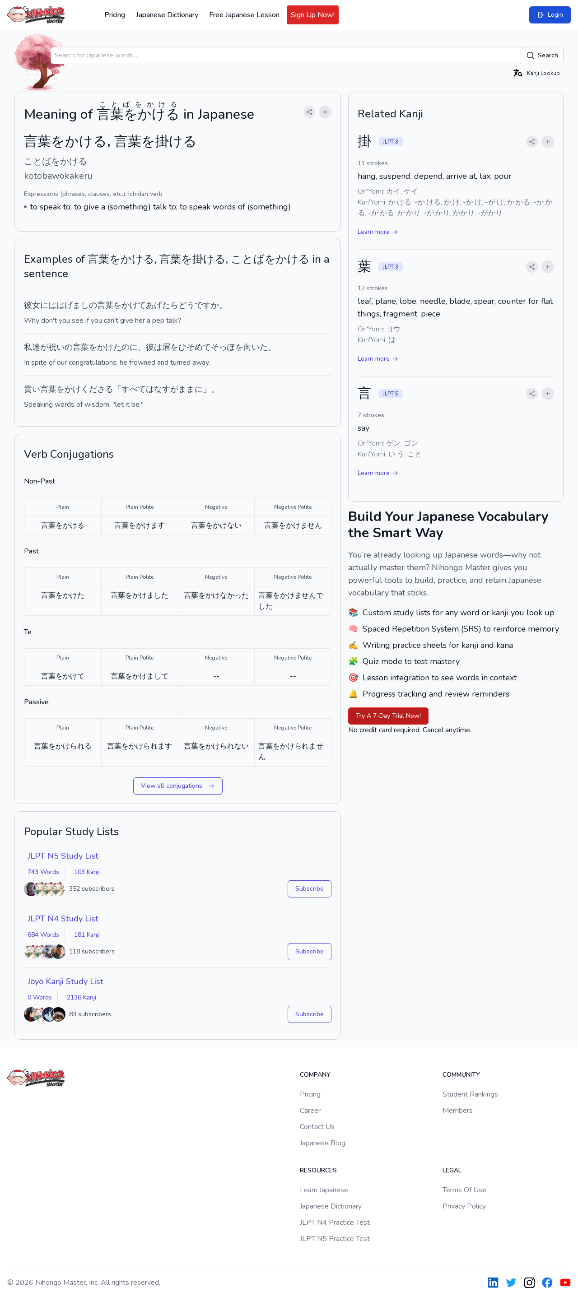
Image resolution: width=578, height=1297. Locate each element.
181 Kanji (87, 934)
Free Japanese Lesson (244, 15)
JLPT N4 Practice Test (335, 1222)
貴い (32, 389)
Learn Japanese (324, 1190)
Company (315, 1074)
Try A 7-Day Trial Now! (388, 715)
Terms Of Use (464, 1190)
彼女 (32, 305)
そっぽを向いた (239, 347)
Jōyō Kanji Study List (65, 981)
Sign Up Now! (313, 15)
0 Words (40, 997)
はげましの (76, 305)
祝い (56, 347)
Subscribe (309, 888)
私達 (32, 347)
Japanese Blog (322, 1143)
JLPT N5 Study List (63, 856)
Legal (452, 1170)
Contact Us (317, 1127)
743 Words (43, 872)
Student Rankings (470, 1094)
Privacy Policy (464, 1206)
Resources (318, 1170)
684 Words (43, 934)
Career (310, 1111)
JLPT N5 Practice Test (335, 1239)
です (203, 305)
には (48, 305)
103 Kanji (87, 872)
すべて (133, 389)
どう (186, 305)
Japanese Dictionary (167, 15)
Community (461, 1074)
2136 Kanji (81, 997)
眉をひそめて (186, 347)
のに (129, 347)
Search (542, 55)
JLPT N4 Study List (63, 918)
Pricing (114, 15)
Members (458, 1111)
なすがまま (174, 389)
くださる (97, 389)
